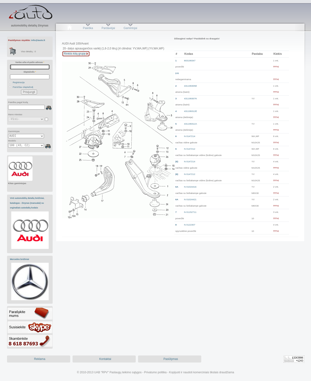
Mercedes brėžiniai (19, 259)
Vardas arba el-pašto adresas (29, 62)
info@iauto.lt (38, 40)
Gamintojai (130, 28)
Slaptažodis (30, 72)
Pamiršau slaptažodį (23, 87)
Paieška (88, 28)
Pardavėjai (108, 28)
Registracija (19, 82)
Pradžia (69, 28)
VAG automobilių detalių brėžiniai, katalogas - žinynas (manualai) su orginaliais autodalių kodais (27, 203)
